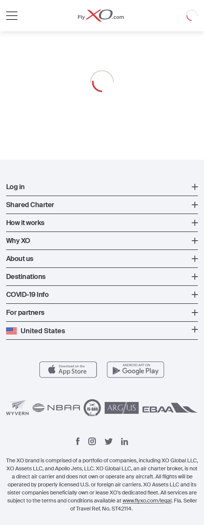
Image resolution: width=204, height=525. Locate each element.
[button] (102, 187)
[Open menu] (11, 16)
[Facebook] (78, 441)
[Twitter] (109, 441)
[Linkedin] (124, 441)
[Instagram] (92, 441)
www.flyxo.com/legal (147, 500)
